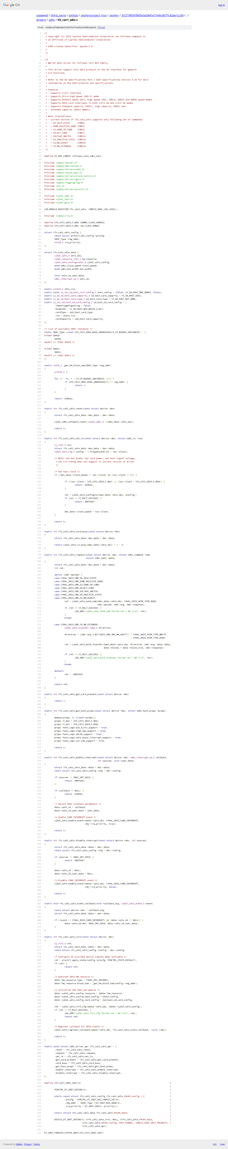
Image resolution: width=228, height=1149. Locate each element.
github (73, 15)
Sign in (221, 4)
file (101, 27)
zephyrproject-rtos (94, 15)
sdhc (52, 20)
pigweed (42, 15)
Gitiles (19, 1144)
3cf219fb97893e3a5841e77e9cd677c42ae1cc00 (152, 15)
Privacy (27, 1144)
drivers (41, 20)
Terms (36, 1144)
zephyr (114, 15)
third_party (58, 15)
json (222, 1144)
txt (215, 1144)
